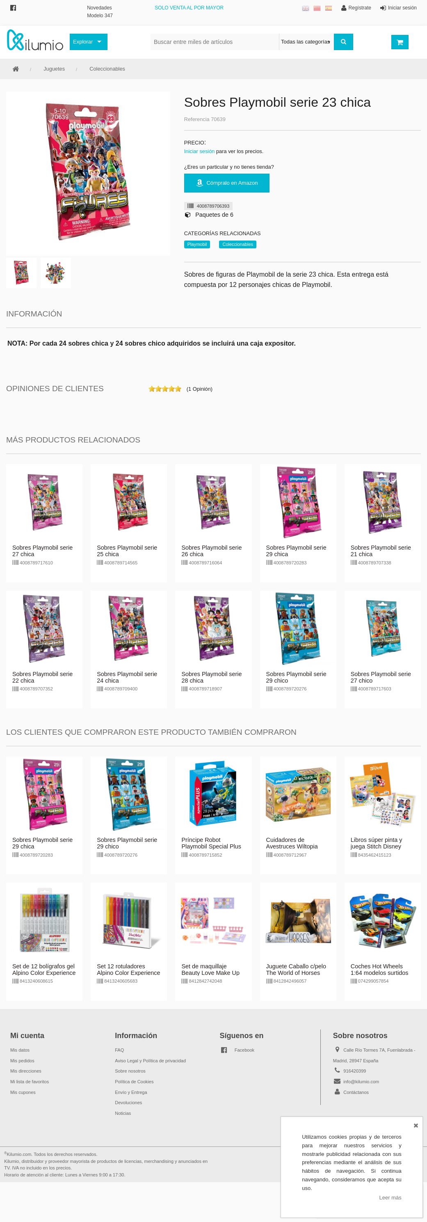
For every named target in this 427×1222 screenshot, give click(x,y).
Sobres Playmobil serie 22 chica (42, 677)
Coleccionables (107, 69)
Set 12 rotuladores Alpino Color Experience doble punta (128, 973)
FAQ (119, 1050)
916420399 (354, 1070)
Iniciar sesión (199, 151)
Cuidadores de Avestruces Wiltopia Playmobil (292, 846)
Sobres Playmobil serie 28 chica (211, 677)
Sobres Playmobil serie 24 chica (127, 677)
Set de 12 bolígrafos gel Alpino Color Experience (43, 969)
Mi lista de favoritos (29, 1081)
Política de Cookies (134, 1081)
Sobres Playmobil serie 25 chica (127, 550)
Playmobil (197, 244)
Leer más (390, 1197)
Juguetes (54, 69)
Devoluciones (128, 1102)
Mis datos (20, 1050)
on (151, 388)
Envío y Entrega (131, 1092)
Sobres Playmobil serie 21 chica (381, 550)
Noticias (123, 1113)
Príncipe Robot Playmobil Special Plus (211, 843)
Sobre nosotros (130, 1070)
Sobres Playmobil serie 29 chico (296, 677)
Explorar (83, 42)
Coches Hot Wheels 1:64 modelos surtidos (380, 969)
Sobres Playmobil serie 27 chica (42, 550)
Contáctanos (356, 1092)
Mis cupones (23, 1092)
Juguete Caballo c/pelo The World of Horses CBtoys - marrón (296, 973)
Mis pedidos (22, 1060)
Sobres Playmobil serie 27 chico (381, 677)
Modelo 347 (100, 15)
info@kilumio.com (361, 1081)
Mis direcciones (25, 1070)
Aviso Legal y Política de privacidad (150, 1060)
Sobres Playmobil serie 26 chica (211, 550)
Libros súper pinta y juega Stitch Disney (376, 843)
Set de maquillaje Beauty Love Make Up (210, 969)
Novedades (99, 8)
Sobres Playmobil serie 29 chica (296, 550)
